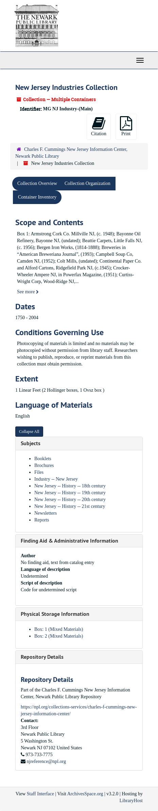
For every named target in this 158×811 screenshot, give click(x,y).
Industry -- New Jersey (56, 479)
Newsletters (45, 513)
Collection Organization (87, 183)
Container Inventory (37, 197)
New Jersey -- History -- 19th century (70, 492)
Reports (41, 520)
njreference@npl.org (46, 761)
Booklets (42, 458)
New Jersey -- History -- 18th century (70, 485)
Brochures (44, 465)
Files (38, 472)
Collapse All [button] (29, 431)
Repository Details (42, 656)
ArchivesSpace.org (85, 793)
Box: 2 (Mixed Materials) (58, 636)
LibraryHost (131, 800)
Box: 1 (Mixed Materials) (58, 629)
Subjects (30, 443)
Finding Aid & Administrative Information (69, 540)
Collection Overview (37, 183)
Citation (98, 126)
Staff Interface (40, 793)
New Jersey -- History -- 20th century (70, 499)
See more (28, 291)
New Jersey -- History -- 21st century (69, 506)
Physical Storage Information (55, 614)
